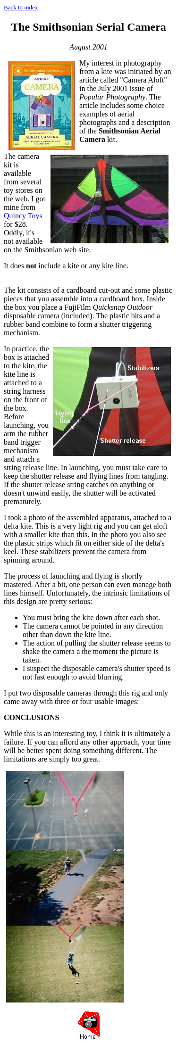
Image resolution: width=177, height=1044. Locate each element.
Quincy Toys (23, 216)
